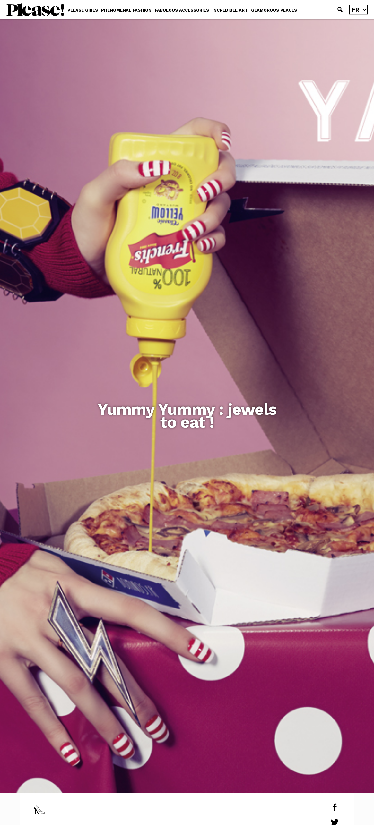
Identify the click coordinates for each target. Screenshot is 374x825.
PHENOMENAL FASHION (126, 10)
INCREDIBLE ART (230, 10)
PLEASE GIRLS (82, 10)
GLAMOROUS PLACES (274, 10)
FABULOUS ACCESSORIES (182, 10)
